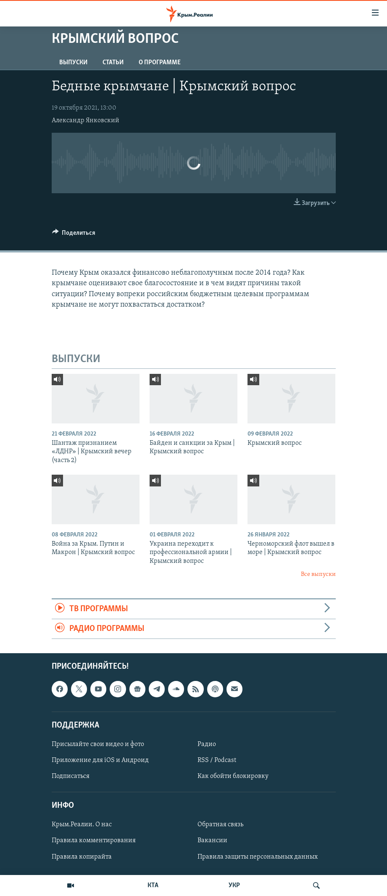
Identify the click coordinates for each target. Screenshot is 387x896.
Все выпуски (318, 574)
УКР (234, 885)
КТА (152, 885)
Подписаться (71, 776)
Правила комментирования (94, 841)
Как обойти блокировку (233, 776)
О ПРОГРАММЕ (160, 62)
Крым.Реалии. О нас (82, 825)
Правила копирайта (82, 857)
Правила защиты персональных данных (257, 857)
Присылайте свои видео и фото (98, 744)
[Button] (74, 235)
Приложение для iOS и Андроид (100, 760)
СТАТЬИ (113, 62)
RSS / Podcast (216, 760)
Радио (206, 744)
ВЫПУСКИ (73, 62)
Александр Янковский (85, 120)
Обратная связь (220, 825)
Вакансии (212, 841)
